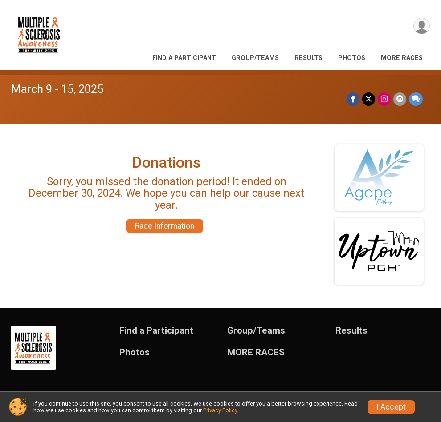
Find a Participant (184, 58)
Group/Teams (255, 58)
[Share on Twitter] (368, 98)
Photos (351, 58)
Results (308, 58)
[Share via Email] (399, 98)
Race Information (164, 225)
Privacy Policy (220, 410)
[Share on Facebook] (353, 98)
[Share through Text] (416, 98)
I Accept (391, 406)
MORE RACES (402, 58)
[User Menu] (421, 26)
